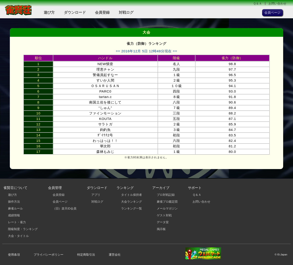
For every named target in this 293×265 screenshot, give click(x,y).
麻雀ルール (15, 208)
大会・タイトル (18, 236)
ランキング (125, 188)
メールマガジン (167, 208)
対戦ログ (126, 12)
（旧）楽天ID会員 (64, 208)
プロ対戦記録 (166, 194)
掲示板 (161, 229)
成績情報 (14, 215)
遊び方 (49, 12)
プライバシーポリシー (48, 254)
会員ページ (60, 201)
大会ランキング (131, 201)
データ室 (163, 222)
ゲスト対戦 (164, 215)
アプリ (95, 194)
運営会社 (115, 254)
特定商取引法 (86, 254)
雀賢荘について (15, 188)
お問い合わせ (277, 3)
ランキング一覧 (131, 208)
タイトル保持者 (131, 194)
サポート (195, 188)
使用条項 (14, 254)
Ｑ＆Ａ (257, 3)
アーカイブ (160, 188)
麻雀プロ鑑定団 (167, 201)
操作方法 (14, 201)
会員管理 (55, 188)
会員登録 (102, 12)
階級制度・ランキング (23, 229)
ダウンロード (75, 12)
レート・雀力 (17, 222)
